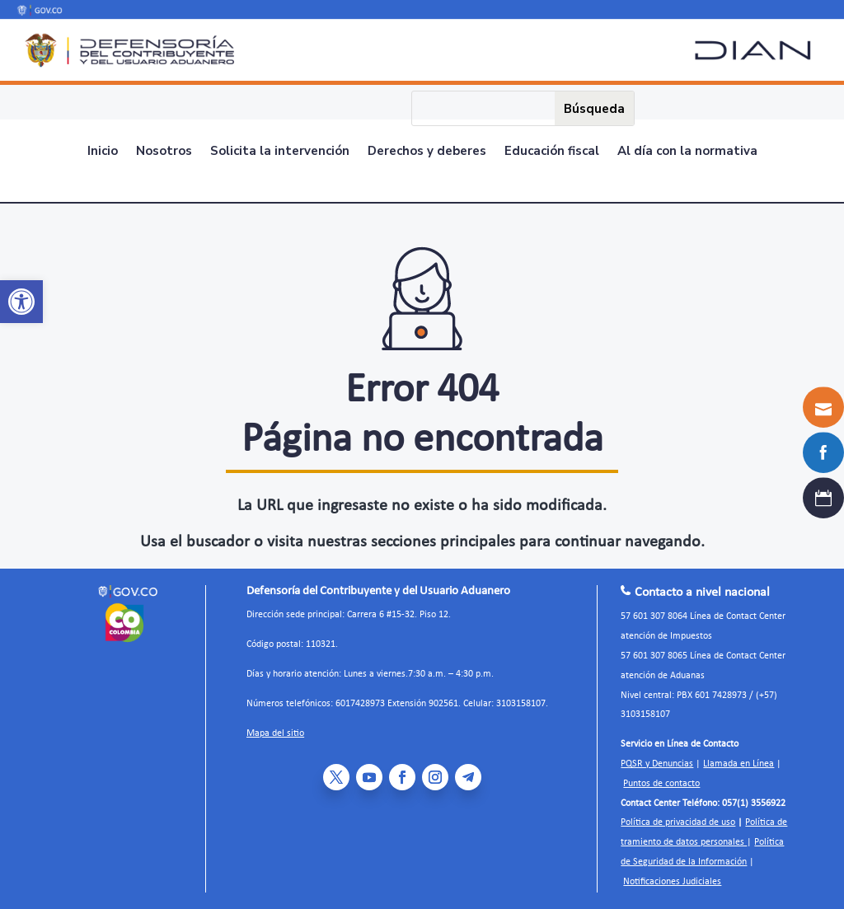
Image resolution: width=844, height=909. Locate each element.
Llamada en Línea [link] (738, 764)
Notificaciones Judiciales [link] (672, 882)
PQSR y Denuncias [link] (657, 764)
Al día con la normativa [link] (687, 152)
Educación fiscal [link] (551, 152)
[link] (21, 301)
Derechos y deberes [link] (427, 152)
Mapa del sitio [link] (275, 733)
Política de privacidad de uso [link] (678, 822)
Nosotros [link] (164, 152)
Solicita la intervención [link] (279, 152)
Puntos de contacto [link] (661, 784)
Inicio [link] (102, 152)
